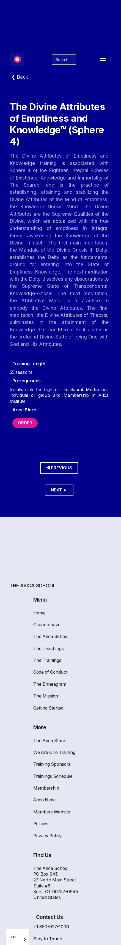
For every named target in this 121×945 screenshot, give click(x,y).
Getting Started (48, 708)
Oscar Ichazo (47, 624)
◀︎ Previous (59, 467)
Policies (40, 823)
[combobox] (18, 937)
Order (25, 422)
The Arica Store (49, 740)
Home (39, 613)
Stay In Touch (47, 938)
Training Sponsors (51, 764)
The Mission (45, 696)
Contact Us (49, 917)
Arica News (45, 799)
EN (13, 937)
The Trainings (47, 660)
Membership (46, 788)
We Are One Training (54, 752)
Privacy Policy (47, 835)
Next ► (59, 490)
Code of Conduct (50, 672)
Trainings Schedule (53, 776)
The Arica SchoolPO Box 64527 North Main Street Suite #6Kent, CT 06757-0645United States (55, 883)
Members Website (51, 812)
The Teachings (48, 648)
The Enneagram (49, 684)
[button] (103, 59)
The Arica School (50, 636)
